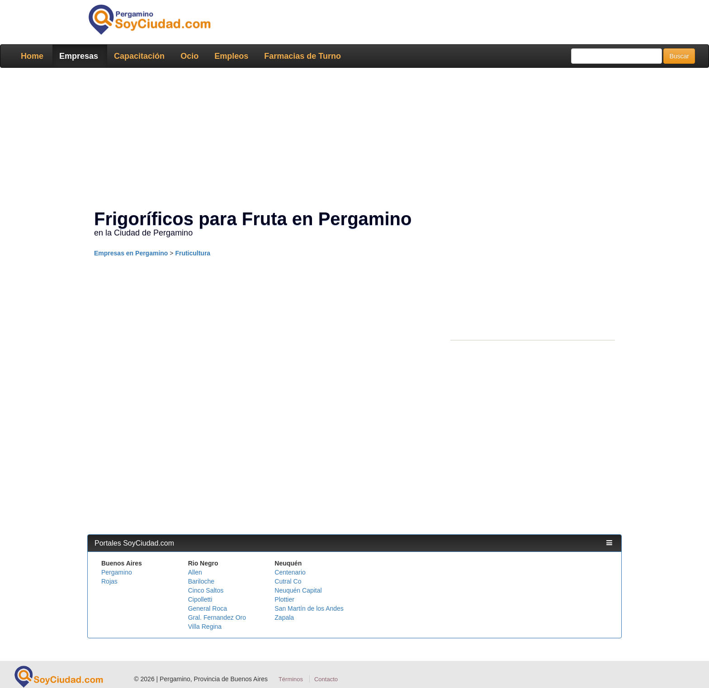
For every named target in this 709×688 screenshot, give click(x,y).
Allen (195, 572)
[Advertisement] (351, 140)
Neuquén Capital (297, 590)
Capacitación (139, 56)
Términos (291, 679)
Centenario (290, 572)
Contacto (326, 679)
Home (32, 56)
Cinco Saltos (206, 590)
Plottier (284, 599)
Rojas (109, 581)
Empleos (231, 56)
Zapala (284, 617)
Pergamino (116, 572)
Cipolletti (200, 599)
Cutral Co (287, 581)
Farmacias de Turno (302, 56)
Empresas (78, 56)
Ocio (189, 56)
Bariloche (201, 581)
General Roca (207, 608)
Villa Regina (205, 626)
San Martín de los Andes (309, 608)
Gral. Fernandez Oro (217, 617)
